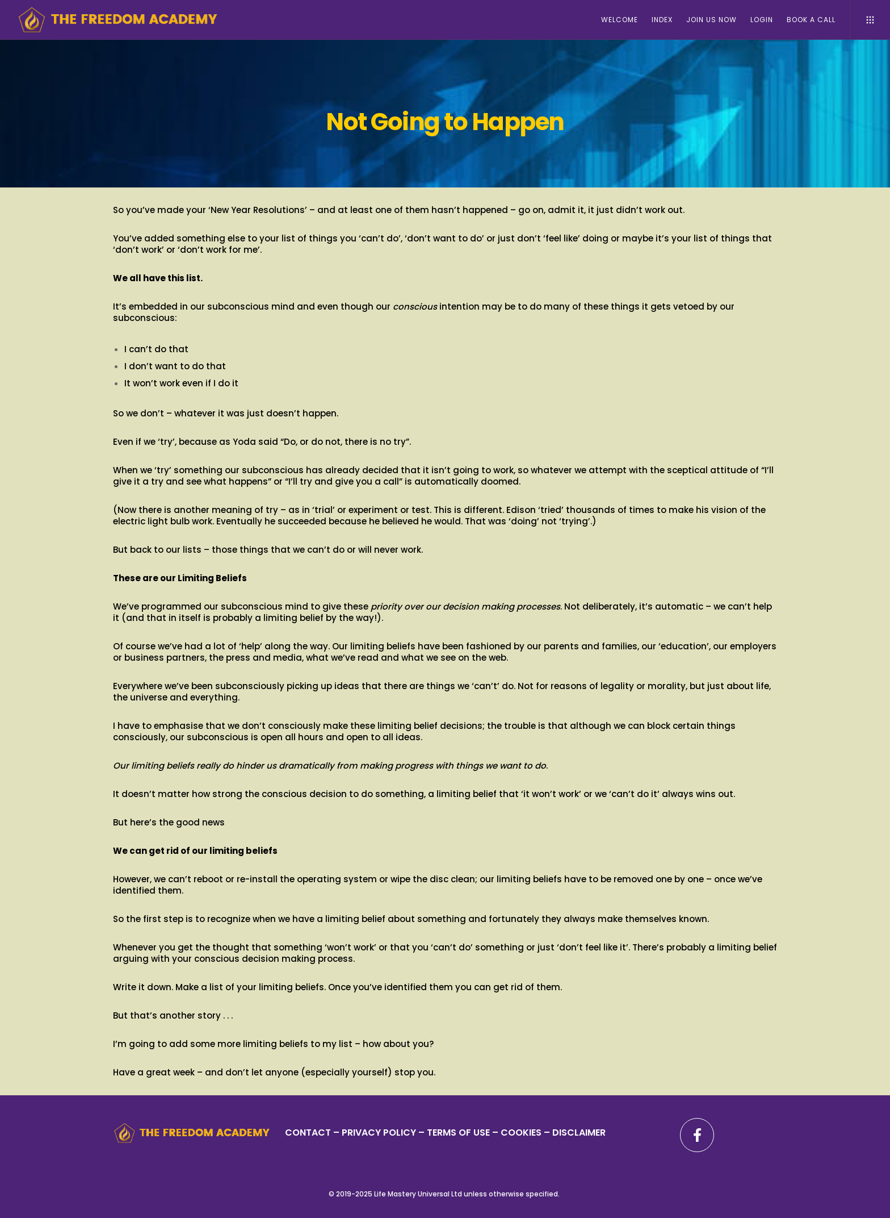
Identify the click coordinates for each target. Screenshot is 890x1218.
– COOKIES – (521, 1132)
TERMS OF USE (458, 1132)
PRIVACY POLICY (380, 1132)
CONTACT (308, 1132)
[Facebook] (697, 1135)
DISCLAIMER (579, 1132)
